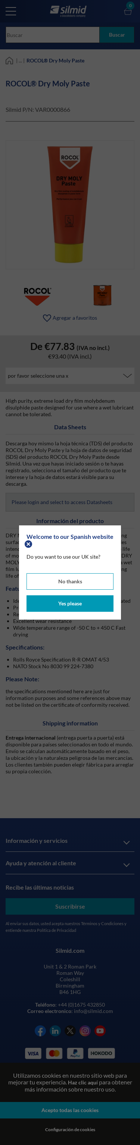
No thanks (70, 581)
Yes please (70, 603)
